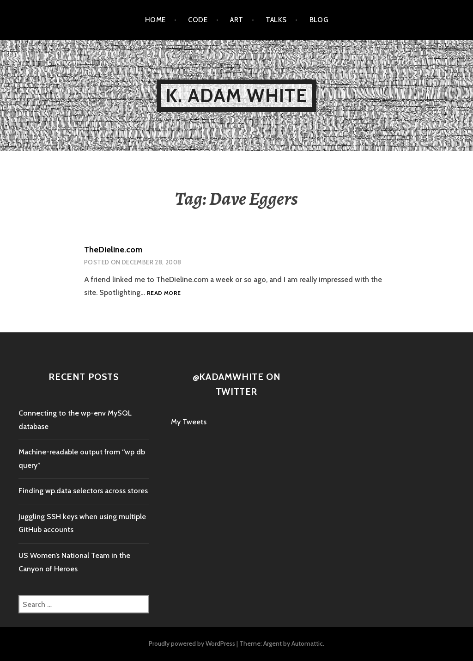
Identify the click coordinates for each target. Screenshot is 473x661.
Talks (276, 20)
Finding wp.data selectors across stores (83, 490)
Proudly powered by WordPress (192, 643)
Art (236, 20)
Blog (318, 20)
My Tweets (188, 421)
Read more (164, 292)
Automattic (307, 643)
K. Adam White (236, 95)
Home (155, 20)
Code (197, 20)
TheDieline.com (113, 250)
